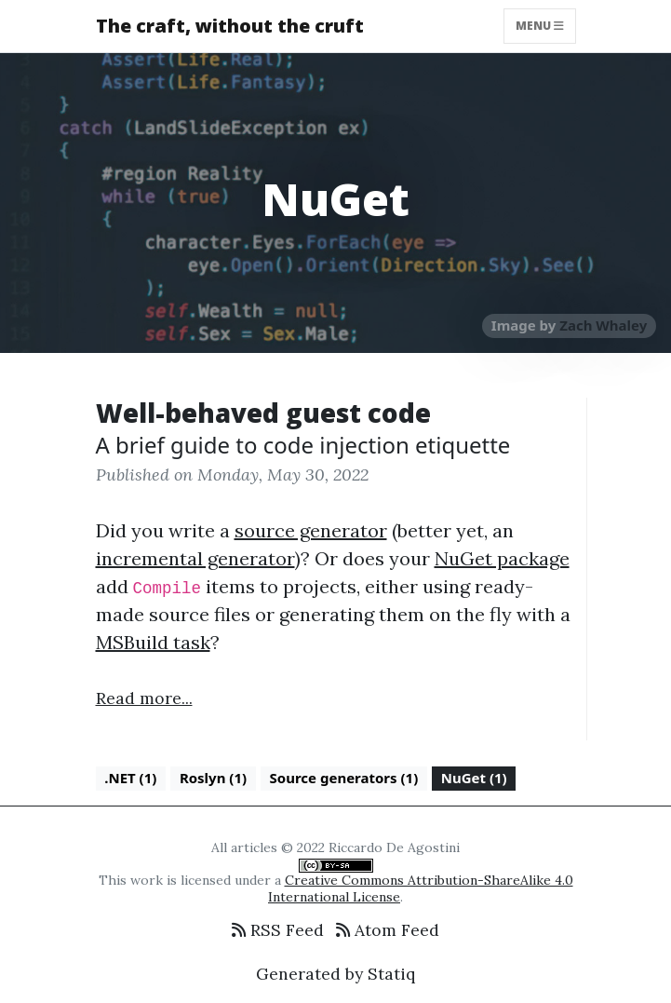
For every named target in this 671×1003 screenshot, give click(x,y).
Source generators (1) (344, 777)
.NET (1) (130, 777)
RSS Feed (278, 930)
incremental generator (195, 558)
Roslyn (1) (213, 777)
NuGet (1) (474, 777)
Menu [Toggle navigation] (540, 26)
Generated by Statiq (335, 973)
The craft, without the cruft (230, 25)
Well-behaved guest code (263, 412)
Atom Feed (387, 930)
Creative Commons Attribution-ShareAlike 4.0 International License (420, 888)
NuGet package (502, 558)
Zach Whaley (603, 325)
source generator (311, 530)
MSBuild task (153, 642)
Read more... (144, 698)
